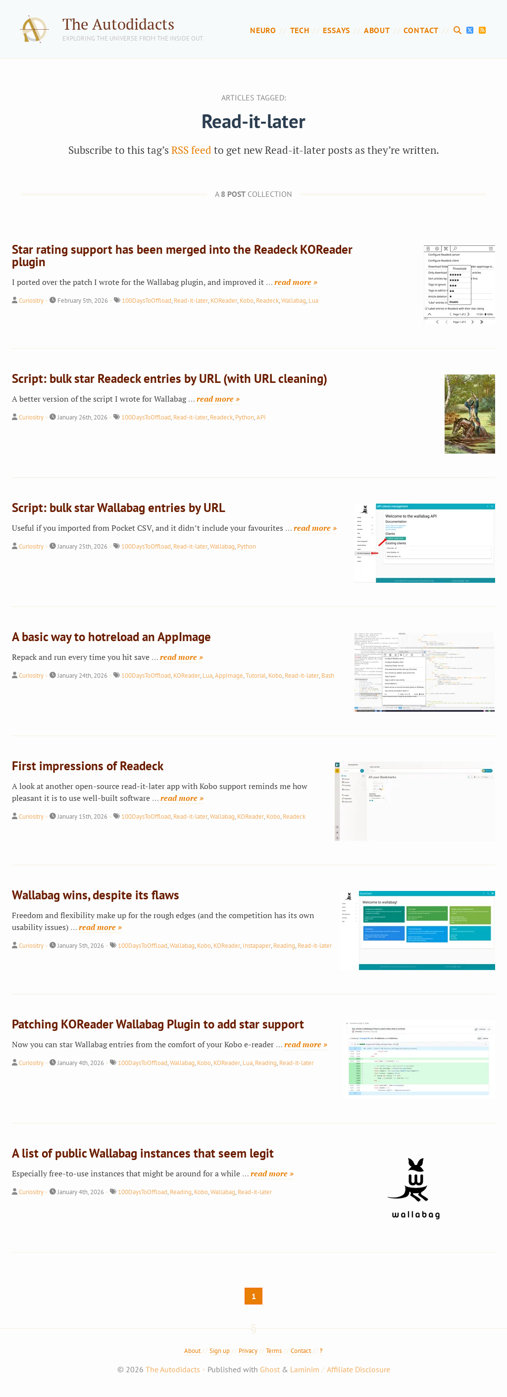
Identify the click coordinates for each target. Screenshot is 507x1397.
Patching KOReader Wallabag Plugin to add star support (158, 1024)
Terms (274, 1351)
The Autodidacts (118, 24)
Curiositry (31, 300)
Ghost (270, 1369)
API (261, 417)
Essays (336, 30)
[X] (471, 30)
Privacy (248, 1351)
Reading (284, 945)
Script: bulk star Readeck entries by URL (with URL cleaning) (169, 378)
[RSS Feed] (482, 30)
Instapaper (257, 945)
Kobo (247, 300)
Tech (299, 30)
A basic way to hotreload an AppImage (111, 637)
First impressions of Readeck (87, 766)
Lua (313, 300)
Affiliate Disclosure (358, 1369)
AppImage (229, 675)
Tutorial (256, 675)
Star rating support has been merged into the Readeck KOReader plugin (182, 255)
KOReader (223, 300)
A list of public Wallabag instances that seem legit (143, 1153)
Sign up (219, 1351)
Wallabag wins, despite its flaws (95, 895)
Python (244, 417)
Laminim (304, 1369)
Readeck (267, 300)
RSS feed (191, 150)
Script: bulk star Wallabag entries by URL (118, 507)
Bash (327, 675)
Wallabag (293, 300)
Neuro (263, 30)
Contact (421, 30)
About (377, 30)
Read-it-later (191, 300)
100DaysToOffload (146, 300)
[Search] (459, 30)
